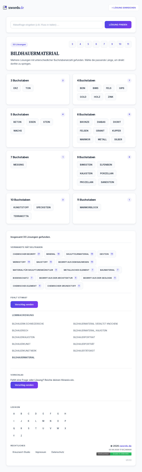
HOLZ (97, 97)
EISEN (32, 122)
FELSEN (84, 130)
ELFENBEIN (106, 164)
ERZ (15, 88)
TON (28, 88)
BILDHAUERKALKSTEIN (23, 337)
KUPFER (116, 130)
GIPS (121, 88)
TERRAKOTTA (21, 216)
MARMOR (85, 139)
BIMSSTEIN (86, 164)
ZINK (110, 97)
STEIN (46, 122)
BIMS (95, 88)
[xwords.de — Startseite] (13, 7)
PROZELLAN (86, 182)
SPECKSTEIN (43, 207)
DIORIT (117, 122)
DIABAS (101, 122)
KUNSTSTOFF (21, 207)
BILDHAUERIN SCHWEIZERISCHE (28, 324)
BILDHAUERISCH (20, 330)
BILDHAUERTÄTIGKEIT (84, 351)
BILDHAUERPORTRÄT (83, 344)
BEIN (82, 88)
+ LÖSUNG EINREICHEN (124, 8)
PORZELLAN (106, 173)
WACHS (17, 130)
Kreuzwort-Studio (21, 452)
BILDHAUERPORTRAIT (84, 337)
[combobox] (57, 24)
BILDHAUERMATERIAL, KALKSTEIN (90, 330)
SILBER (118, 139)
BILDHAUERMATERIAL (23, 357)
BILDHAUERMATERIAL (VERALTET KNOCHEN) (95, 324)
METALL (102, 139)
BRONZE (84, 122)
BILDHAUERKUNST (21, 344)
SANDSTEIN (107, 182)
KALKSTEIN (86, 173)
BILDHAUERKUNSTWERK (24, 351)
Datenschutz (58, 452)
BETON (17, 122)
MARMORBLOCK (89, 207)
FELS (108, 88)
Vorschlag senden (24, 304)
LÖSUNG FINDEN (118, 24)
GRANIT (100, 130)
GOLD (83, 97)
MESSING (18, 164)
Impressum (41, 452)
